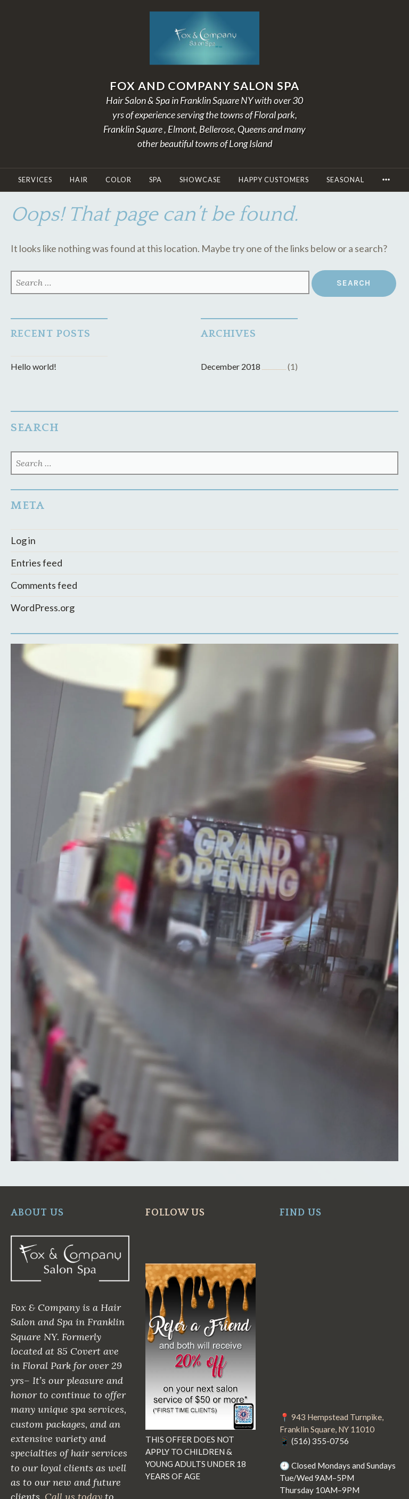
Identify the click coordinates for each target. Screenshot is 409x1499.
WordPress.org (43, 607)
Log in (23, 540)
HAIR (79, 179)
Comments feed (44, 585)
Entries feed (36, 563)
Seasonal (345, 179)
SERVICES (35, 179)
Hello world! (33, 366)
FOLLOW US (175, 1213)
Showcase (200, 179)
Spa (155, 179)
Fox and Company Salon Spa (204, 86)
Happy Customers (274, 179)
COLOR (118, 179)
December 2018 (230, 366)
